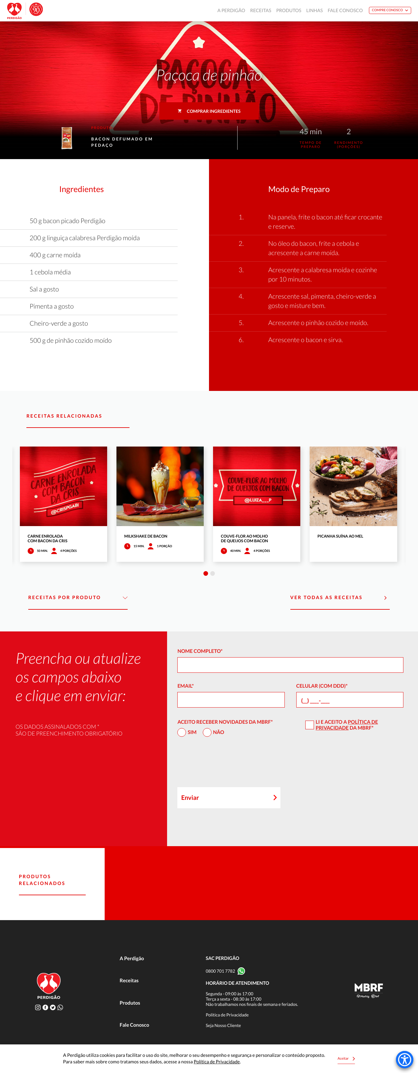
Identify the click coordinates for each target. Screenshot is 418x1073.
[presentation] (224, 765)
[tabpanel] (63, 504)
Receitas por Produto (78, 598)
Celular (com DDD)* (322, 686)
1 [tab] (205, 573)
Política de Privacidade (347, 725)
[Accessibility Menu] (404, 1059)
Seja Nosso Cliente (223, 1025)
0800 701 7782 (220, 971)
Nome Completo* (200, 651)
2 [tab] (212, 573)
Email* (185, 686)
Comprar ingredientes (209, 111)
